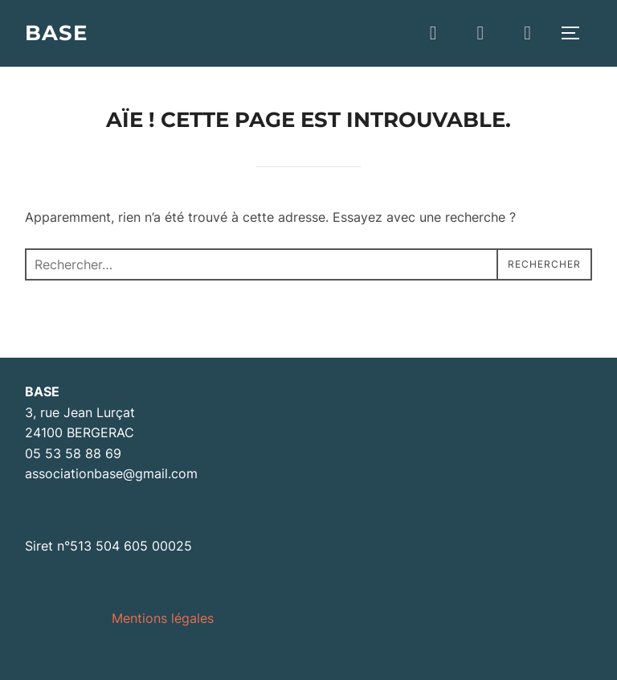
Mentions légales (163, 618)
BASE (56, 33)
